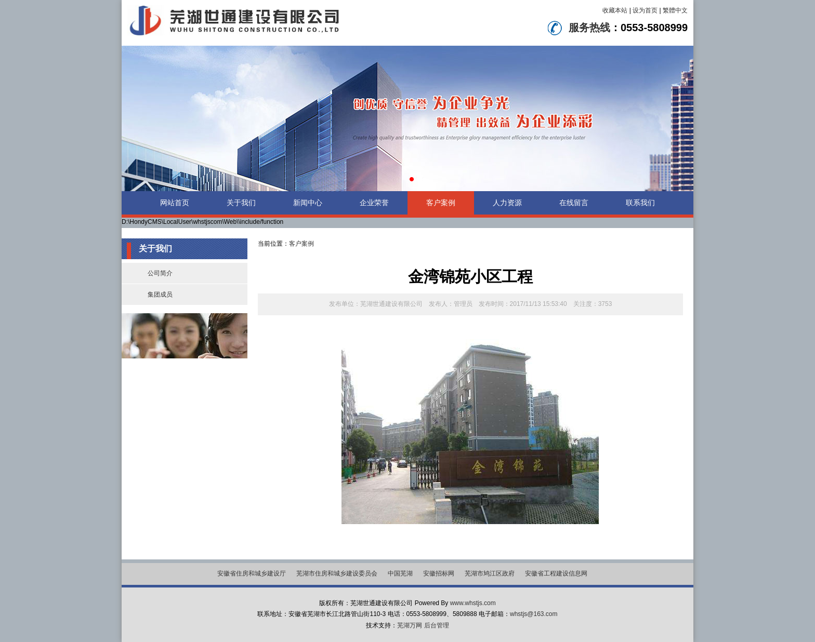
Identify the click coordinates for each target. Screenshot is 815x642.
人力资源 (507, 202)
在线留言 (573, 202)
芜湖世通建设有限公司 (391, 303)
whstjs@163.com (534, 614)
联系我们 (640, 202)
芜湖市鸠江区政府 (490, 573)
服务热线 (589, 27)
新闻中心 (307, 202)
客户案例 (440, 202)
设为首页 (645, 10)
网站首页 (174, 202)
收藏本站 (614, 10)
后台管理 (436, 625)
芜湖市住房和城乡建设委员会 (336, 573)
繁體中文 (675, 10)
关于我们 (241, 202)
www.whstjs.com (473, 603)
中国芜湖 (400, 573)
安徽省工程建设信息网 (556, 573)
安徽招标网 (438, 573)
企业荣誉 (374, 202)
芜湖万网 (409, 625)
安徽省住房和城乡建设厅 (251, 573)
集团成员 (160, 294)
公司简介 (160, 273)
